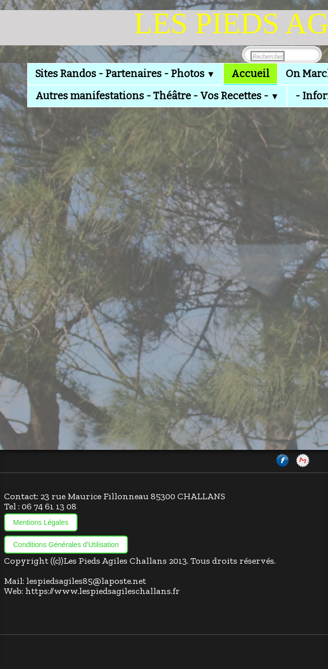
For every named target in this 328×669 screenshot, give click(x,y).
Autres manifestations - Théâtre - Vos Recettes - (157, 96)
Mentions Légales (41, 522)
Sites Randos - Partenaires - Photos (125, 74)
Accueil (250, 74)
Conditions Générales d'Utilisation (66, 545)
